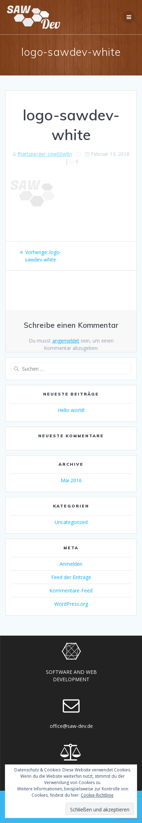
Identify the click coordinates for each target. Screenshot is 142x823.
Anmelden (71, 563)
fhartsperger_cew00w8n (45, 154)
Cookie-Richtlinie (97, 795)
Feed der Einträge (71, 577)
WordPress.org (71, 603)
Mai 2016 (71, 480)
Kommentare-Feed (71, 590)
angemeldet (65, 340)
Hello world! (71, 410)
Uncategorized (71, 522)
